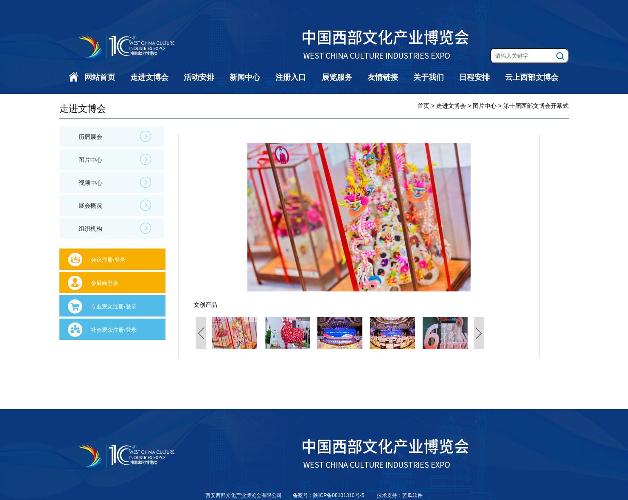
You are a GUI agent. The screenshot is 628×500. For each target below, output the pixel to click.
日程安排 (474, 77)
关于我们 (428, 77)
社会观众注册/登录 (114, 330)
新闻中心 (245, 77)
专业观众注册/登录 (114, 306)
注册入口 (290, 77)
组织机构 (114, 228)
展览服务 (337, 77)
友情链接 (382, 77)
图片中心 (114, 159)
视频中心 (114, 182)
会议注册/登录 (108, 260)
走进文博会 (149, 77)
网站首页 (99, 77)
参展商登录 (104, 283)
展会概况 (114, 205)
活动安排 (199, 77)
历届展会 (114, 136)
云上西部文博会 (531, 77)
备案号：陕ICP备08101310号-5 (329, 495)
